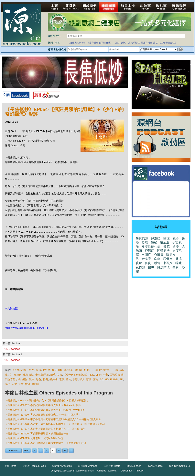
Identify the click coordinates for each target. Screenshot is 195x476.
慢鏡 (37, 374)
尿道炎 (167, 259)
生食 (175, 267)
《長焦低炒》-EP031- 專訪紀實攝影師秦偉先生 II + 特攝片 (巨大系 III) (44, 409)
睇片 (82, 379)
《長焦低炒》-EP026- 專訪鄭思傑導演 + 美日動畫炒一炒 (37, 433)
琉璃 (53, 374)
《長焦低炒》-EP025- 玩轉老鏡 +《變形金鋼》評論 (34, 438)
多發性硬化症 (151, 246)
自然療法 (163, 267)
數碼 (27, 384)
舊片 (95, 379)
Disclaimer (126, 470)
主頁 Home (10, 466)
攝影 (25, 379)
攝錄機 (53, 379)
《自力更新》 (121, 42)
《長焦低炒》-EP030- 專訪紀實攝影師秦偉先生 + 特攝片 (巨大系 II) (43, 414)
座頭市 (18, 374)
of (97, 374)
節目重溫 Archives (87, 466)
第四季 (35, 384)
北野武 (46, 369)
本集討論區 (11, 308)
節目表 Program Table (34, 466)
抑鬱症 (149, 250)
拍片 (68, 379)
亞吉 (59, 374)
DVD (7, 384)
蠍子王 (45, 374)
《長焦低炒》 (19, 369)
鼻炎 (148, 263)
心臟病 (158, 254)
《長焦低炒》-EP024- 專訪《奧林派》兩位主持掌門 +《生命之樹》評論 (45, 443)
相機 (45, 379)
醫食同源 (142, 238)
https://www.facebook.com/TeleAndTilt (26, 327)
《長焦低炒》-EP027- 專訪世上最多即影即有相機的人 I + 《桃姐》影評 (45, 428)
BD (121, 379)
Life (92, 374)
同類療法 (163, 250)
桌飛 (38, 369)
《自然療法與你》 (76, 42)
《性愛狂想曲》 (82, 369)
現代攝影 (28, 374)
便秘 (154, 242)
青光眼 (146, 259)
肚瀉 (178, 259)
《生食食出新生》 (167, 42)
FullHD (114, 379)
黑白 (31, 379)
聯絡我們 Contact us (179, 466)
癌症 (155, 42)
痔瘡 (157, 259)
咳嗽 (139, 263)
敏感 (166, 246)
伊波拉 (155, 238)
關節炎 (171, 254)
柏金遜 (164, 242)
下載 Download (11, 348)
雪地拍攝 (115, 374)
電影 (61, 379)
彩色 (38, 379)
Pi (100, 374)
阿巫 (31, 369)
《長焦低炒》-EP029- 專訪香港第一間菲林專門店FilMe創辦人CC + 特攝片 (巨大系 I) (53, 419)
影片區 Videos (155, 466)
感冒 (157, 263)
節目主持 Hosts (112, 466)
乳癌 (175, 238)
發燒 (145, 242)
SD (101, 379)
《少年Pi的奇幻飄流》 (76, 374)
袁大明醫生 (134, 42)
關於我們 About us (62, 466)
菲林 (21, 384)
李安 (105, 374)
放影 (75, 379)
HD (107, 379)
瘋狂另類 (57, 369)
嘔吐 (178, 263)
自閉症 (146, 254)
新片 (89, 379)
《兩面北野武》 (102, 369)
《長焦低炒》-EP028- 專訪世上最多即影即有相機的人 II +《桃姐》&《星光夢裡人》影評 (55, 424)
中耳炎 (167, 263)
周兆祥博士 (146, 42)
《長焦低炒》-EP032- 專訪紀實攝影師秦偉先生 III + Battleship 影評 (43, 405)
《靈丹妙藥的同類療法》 (100, 42)
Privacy (139, 470)
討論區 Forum (134, 466)
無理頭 (68, 369)
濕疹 (175, 246)
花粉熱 (140, 267)
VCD (14, 384)
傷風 (151, 267)
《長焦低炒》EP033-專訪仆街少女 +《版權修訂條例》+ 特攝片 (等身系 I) (46, 400)
